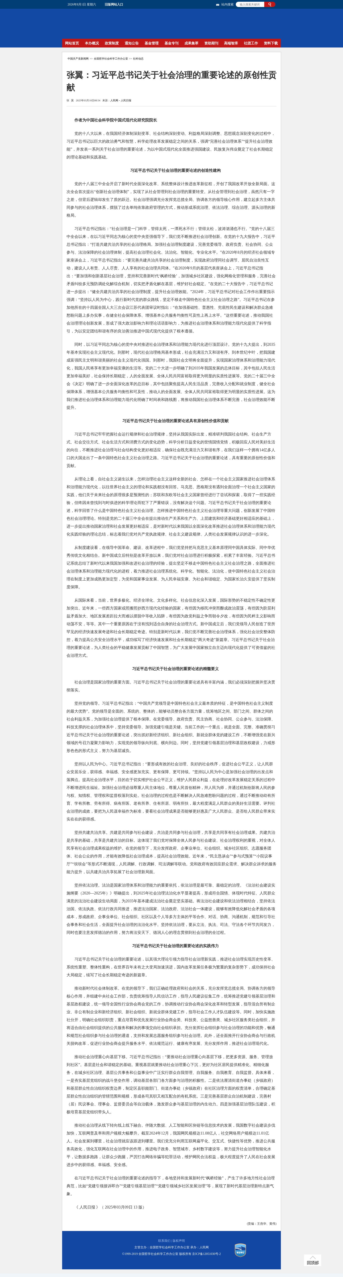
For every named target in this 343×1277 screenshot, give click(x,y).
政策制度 (112, 43)
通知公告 (132, 43)
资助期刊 (211, 43)
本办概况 (92, 43)
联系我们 (164, 1240)
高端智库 (231, 43)
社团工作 (251, 43)
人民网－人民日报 (120, 100)
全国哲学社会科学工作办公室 (111, 58)
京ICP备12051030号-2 (206, 1254)
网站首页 (72, 43)
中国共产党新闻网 (78, 58)
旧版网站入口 (114, 4)
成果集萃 (191, 43)
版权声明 (179, 1240)
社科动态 (138, 58)
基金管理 (152, 43)
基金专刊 (171, 43)
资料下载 (271, 43)
